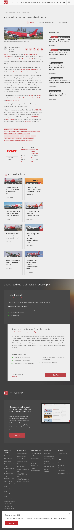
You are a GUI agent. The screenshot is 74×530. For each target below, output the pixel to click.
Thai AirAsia (26, 98)
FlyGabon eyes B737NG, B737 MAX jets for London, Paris (60, 54)
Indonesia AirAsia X (12, 100)
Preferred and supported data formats (35, 461)
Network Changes (20, 140)
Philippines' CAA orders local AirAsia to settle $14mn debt (13, 190)
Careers (46, 469)
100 (32, 161)
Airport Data (7, 461)
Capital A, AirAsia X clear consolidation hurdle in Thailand (13, 214)
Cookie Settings (62, 453)
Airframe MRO (51, 2)
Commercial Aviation (14, 12)
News (22, 2)
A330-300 (28, 121)
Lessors (33, 2)
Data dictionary (35, 471)
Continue (11, 523)
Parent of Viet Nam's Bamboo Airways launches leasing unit (60, 82)
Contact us (14, 376)
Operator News (8, 456)
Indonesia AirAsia (36, 98)
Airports (44, 2)
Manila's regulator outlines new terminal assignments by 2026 (32, 238)
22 (31, 157)
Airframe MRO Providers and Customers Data (9, 506)
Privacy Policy (62, 468)
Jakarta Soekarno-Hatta (20, 129)
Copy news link (38, 49)
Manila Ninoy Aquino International (30, 131)
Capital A (7, 54)
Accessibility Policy (64, 473)
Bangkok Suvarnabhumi (17, 72)
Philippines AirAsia (16, 98)
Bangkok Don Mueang (10, 133)
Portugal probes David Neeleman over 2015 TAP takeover (58, 67)
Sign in (64, 2)
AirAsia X (39, 95)
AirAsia (31, 95)
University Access (49, 464)
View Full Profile (10, 158)
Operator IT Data (9, 478)
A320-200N (35, 117)
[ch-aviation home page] (12, 2)
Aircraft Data (8, 481)
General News (25, 12)
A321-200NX (10, 119)
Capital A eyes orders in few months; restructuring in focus (31, 264)
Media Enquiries (49, 466)
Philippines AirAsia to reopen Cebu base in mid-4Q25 (12, 236)
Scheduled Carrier (26, 149)
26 (21, 161)
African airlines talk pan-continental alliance (58, 95)
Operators (27, 2)
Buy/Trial (58, 2)
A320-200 (37, 110)
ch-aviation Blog (49, 456)
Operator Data (8, 458)
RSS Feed (41, 49)
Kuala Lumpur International (29, 69)
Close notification (70, 514)
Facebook (34, 49)
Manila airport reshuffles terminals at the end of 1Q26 (33, 189)
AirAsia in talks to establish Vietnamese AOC (32, 214)
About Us (47, 453)
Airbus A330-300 (8, 129)
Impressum (61, 470)
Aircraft (39, 2)
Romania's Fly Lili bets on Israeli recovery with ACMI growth (60, 40)
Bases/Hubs (29, 140)
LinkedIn (26, 49)
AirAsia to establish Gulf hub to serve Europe (13, 262)
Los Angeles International (24, 59)
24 (21, 157)
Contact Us (47, 472)
